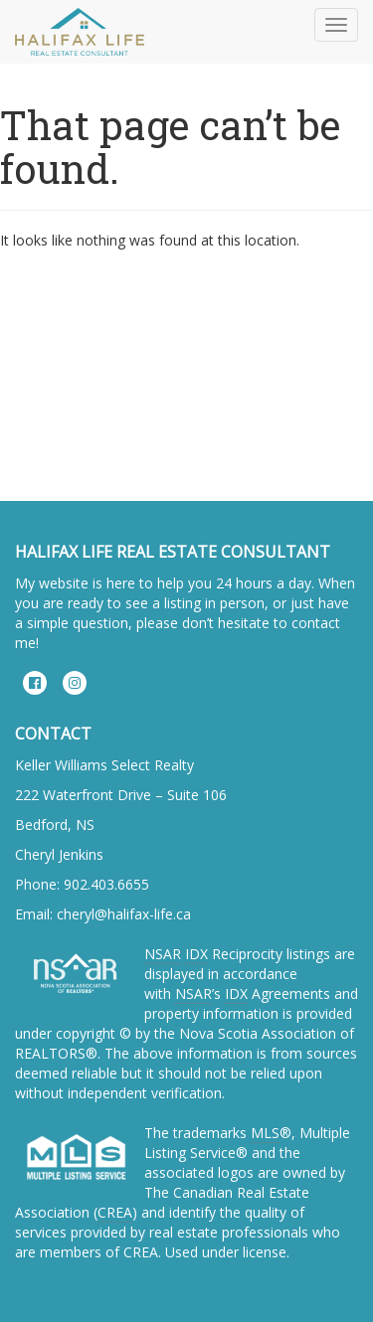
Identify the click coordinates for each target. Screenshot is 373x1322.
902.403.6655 (106, 884)
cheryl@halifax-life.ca (124, 914)
